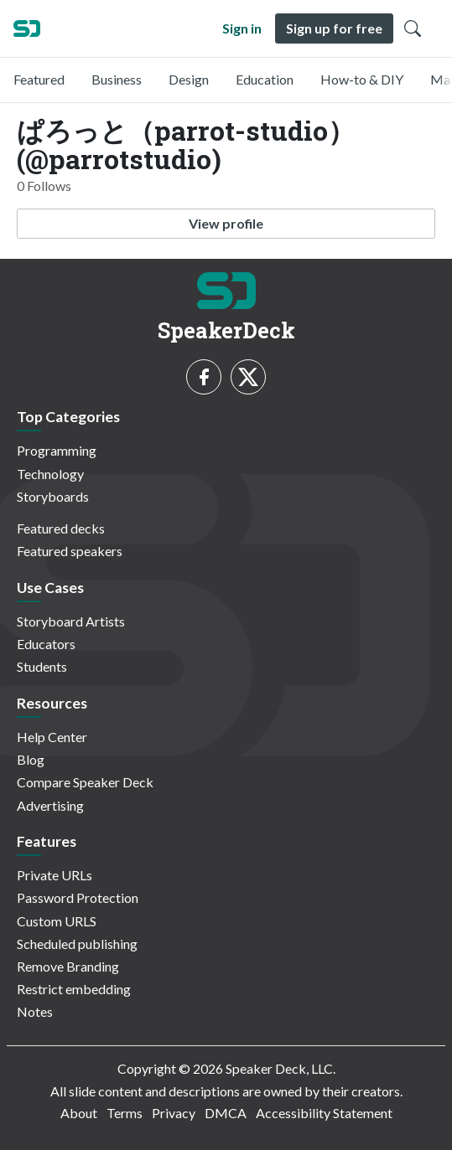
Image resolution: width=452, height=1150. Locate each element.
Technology (50, 474)
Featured (39, 79)
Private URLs (54, 875)
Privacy (173, 1113)
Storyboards (53, 496)
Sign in (242, 28)
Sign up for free (334, 28)
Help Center (52, 737)
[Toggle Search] (412, 28)
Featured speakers (69, 551)
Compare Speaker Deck (85, 782)
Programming (56, 450)
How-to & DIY (361, 79)
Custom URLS (56, 921)
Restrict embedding (74, 989)
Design (189, 79)
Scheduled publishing (77, 943)
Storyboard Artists (71, 621)
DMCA (226, 1113)
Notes (35, 1011)
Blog (30, 759)
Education (265, 79)
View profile (226, 223)
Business (116, 79)
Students (42, 666)
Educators (46, 644)
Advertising (50, 805)
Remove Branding (68, 966)
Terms (125, 1113)
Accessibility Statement (324, 1113)
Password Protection (77, 897)
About (78, 1113)
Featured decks (61, 528)
